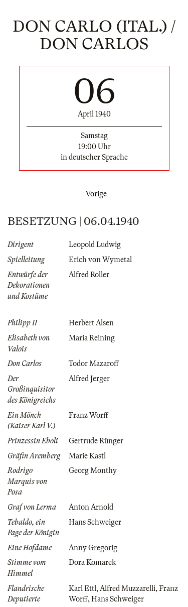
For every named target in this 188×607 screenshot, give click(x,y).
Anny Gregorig (93, 548)
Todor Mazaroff (94, 363)
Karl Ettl (82, 588)
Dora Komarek (92, 562)
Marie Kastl (87, 456)
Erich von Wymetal (100, 260)
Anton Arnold (91, 507)
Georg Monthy (93, 470)
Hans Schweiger (95, 522)
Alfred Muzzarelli (127, 588)
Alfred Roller (89, 275)
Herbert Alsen (91, 323)
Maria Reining (92, 338)
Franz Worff (88, 415)
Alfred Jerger (89, 379)
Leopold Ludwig (95, 244)
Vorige (94, 194)
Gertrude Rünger (96, 441)
